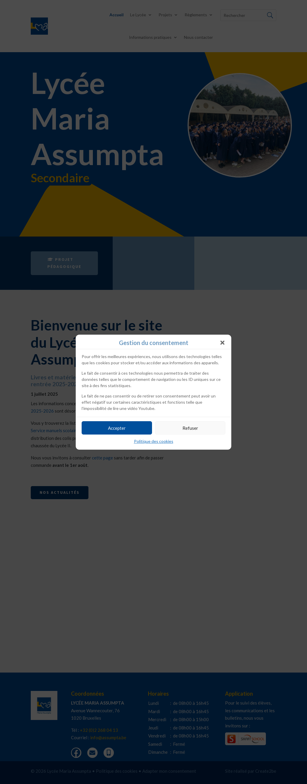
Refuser (190, 428)
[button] (222, 343)
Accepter (117, 428)
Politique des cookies (153, 441)
